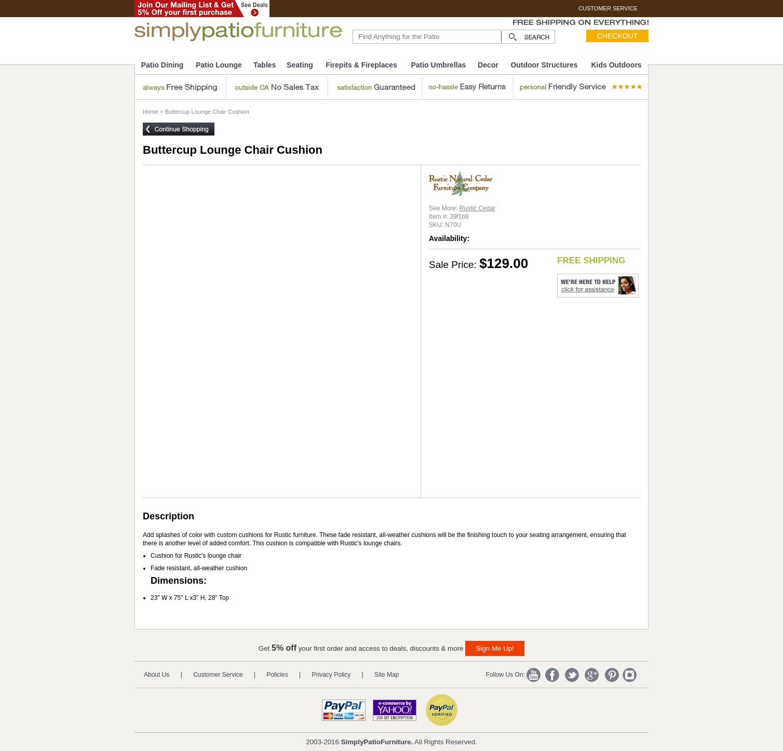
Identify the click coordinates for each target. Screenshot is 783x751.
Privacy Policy (331, 674)
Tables (264, 65)
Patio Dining (162, 65)
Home (150, 112)
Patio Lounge (219, 65)
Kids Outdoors (616, 65)
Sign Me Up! (495, 648)
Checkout (617, 36)
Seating (300, 65)
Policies (277, 674)
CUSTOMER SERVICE (608, 8)
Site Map (386, 674)
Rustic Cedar (477, 208)
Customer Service (217, 674)
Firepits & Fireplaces (361, 65)
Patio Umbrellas (438, 65)
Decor (488, 65)
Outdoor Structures (543, 65)
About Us (156, 674)
